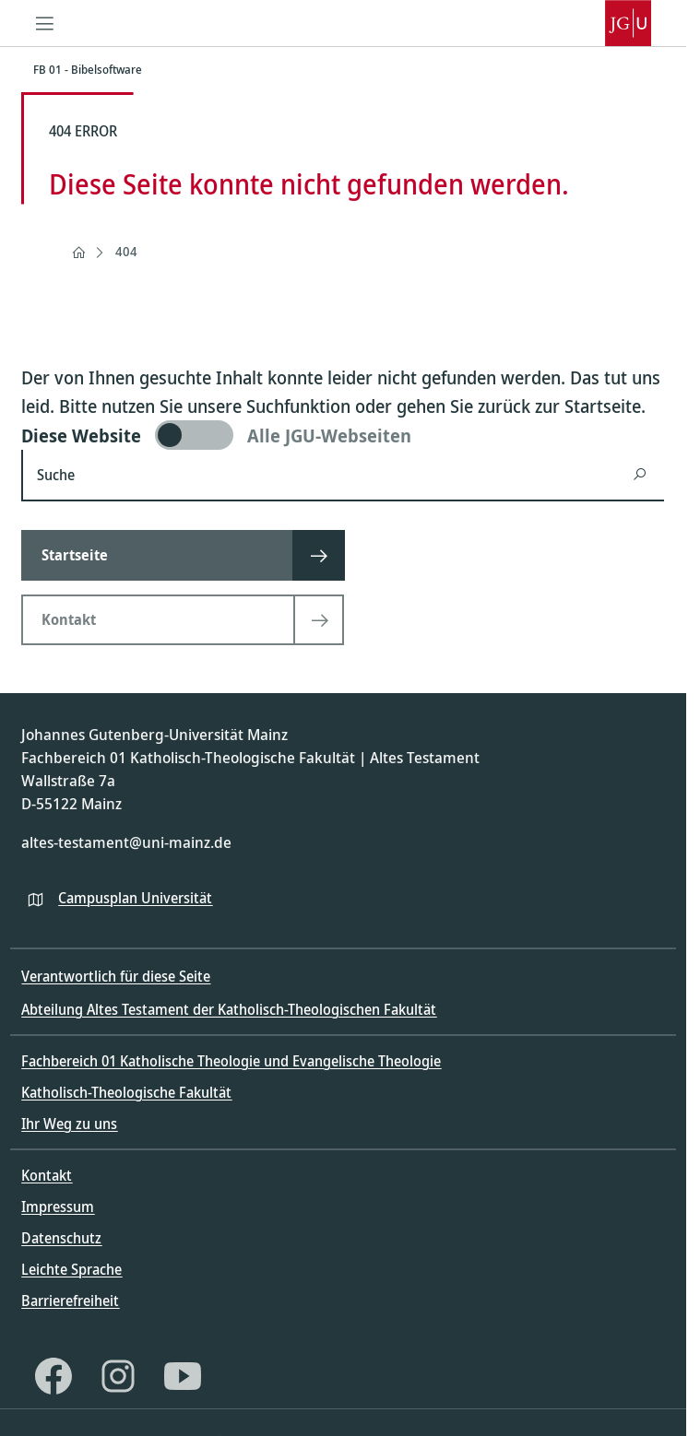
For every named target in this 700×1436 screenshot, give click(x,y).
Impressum (57, 1206)
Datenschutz (61, 1238)
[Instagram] (118, 1376)
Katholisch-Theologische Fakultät (126, 1092)
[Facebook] (53, 1376)
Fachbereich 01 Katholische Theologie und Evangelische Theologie (231, 1061)
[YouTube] (182, 1376)
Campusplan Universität (135, 898)
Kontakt (46, 1175)
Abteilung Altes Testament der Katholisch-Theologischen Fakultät (228, 1009)
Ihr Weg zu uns (69, 1123)
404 (126, 251)
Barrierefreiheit (70, 1300)
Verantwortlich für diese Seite (115, 976)
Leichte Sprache (71, 1269)
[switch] (342, 435)
